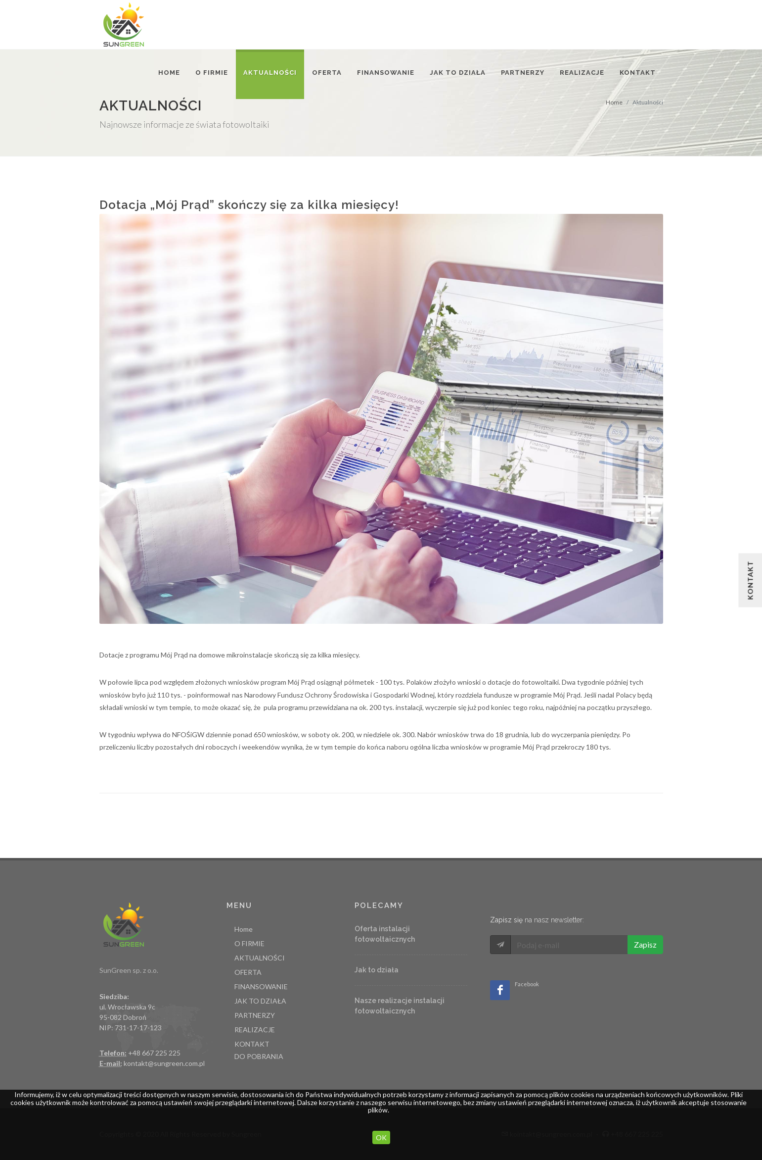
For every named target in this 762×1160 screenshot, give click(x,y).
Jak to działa (377, 970)
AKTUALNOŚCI (259, 958)
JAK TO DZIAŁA (260, 1001)
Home (614, 102)
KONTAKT (251, 1044)
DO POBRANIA (258, 1056)
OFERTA (248, 972)
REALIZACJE (254, 1029)
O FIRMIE (211, 72)
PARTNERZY (254, 1015)
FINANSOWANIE (261, 986)
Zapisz (645, 944)
